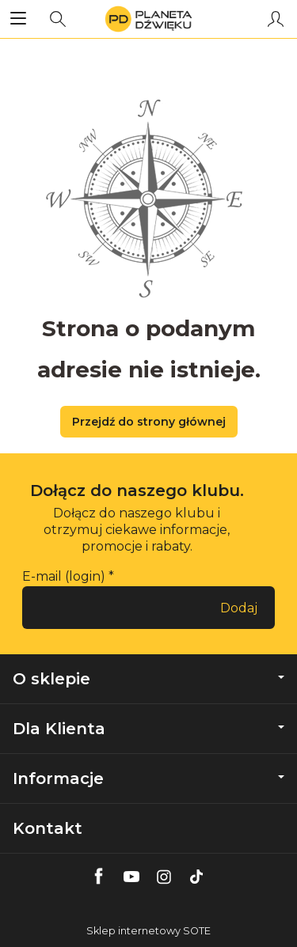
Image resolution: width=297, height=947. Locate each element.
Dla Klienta (148, 728)
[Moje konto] (275, 19)
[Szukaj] (57, 19)
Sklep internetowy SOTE (148, 931)
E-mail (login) (63, 576)
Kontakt (47, 828)
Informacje (148, 778)
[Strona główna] (148, 19)
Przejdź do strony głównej (149, 422)
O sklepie (148, 678)
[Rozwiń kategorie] (18, 19)
